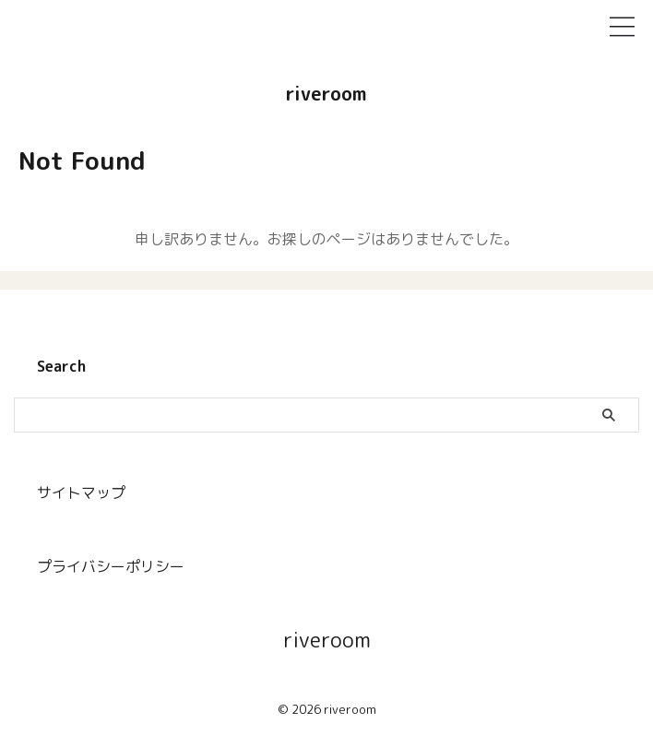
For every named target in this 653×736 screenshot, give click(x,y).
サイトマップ (81, 492)
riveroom (326, 93)
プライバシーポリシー (110, 566)
